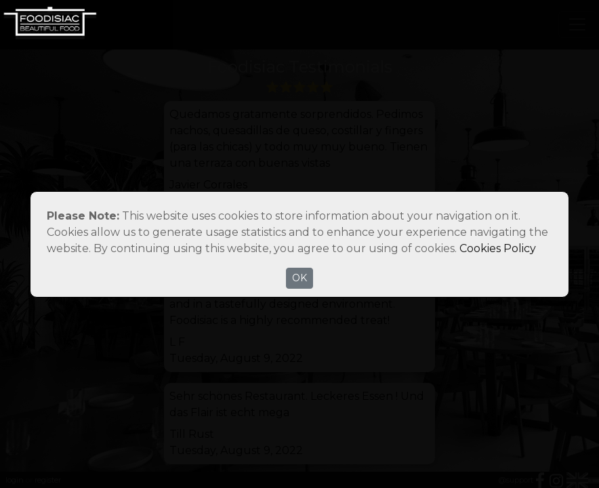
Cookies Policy (497, 248)
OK (299, 278)
